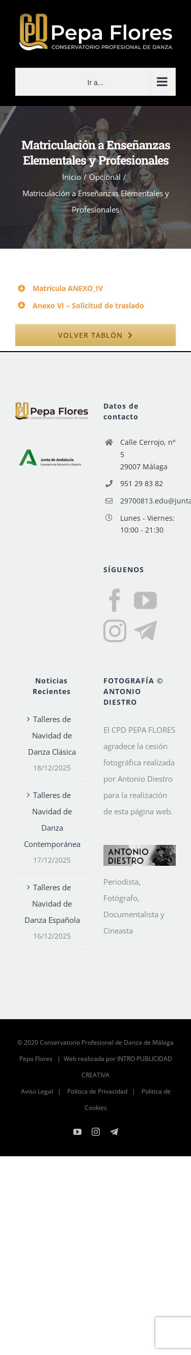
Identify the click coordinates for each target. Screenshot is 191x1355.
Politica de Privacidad (97, 1091)
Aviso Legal (37, 1091)
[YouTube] (145, 600)
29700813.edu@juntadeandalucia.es (148, 501)
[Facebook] (114, 600)
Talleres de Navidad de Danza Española (52, 903)
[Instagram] (114, 631)
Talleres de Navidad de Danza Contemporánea (52, 819)
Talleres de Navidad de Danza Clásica (52, 735)
